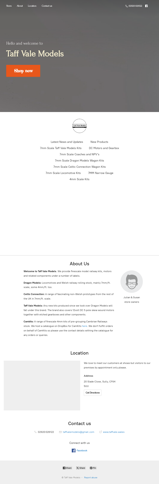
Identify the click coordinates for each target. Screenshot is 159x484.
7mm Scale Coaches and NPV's (79, 154)
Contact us (47, 6)
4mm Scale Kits (79, 179)
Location (32, 6)
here (84, 326)
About (20, 6)
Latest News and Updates (67, 142)
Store (8, 6)
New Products (99, 142)
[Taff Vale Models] (79, 125)
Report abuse (90, 477)
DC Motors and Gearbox (104, 148)
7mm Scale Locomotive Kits (63, 173)
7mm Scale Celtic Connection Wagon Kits (79, 166)
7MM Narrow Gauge (100, 173)
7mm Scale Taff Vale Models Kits (61, 148)
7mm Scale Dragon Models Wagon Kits (79, 160)
